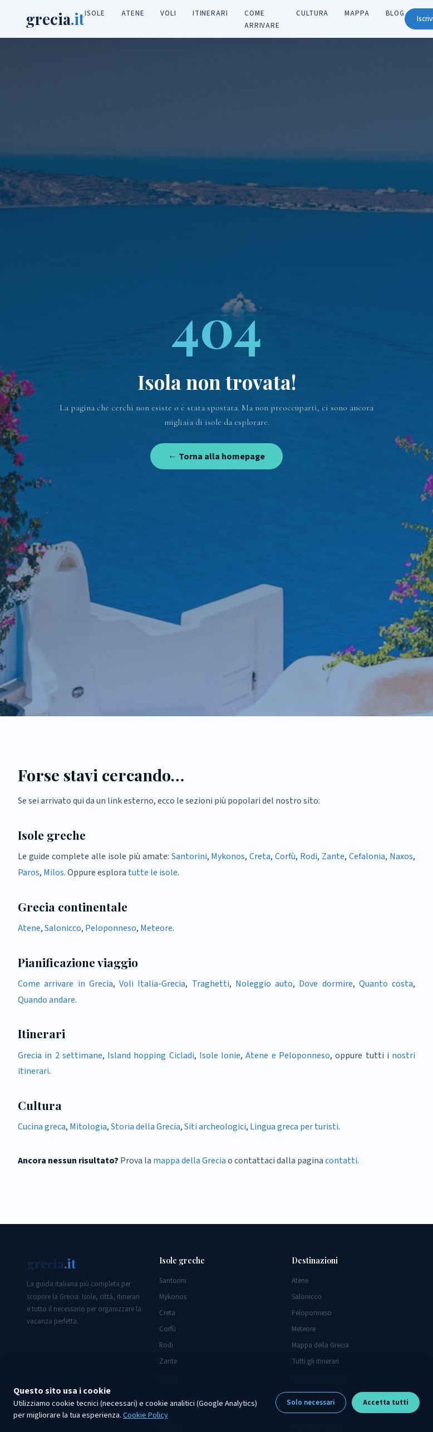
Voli (169, 13)
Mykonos (228, 856)
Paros (29, 872)
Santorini (189, 856)
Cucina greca (42, 1127)
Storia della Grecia (145, 1127)
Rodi (308, 856)
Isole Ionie (219, 1055)
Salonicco (63, 928)
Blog (396, 13)
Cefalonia (367, 856)
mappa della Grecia (189, 1160)
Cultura (313, 13)
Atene (133, 13)
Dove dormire (325, 984)
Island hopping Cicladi (150, 1055)
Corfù (285, 856)
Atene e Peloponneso (287, 1055)
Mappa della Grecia (320, 1345)
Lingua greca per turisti (294, 1127)
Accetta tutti (386, 1403)
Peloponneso (110, 928)
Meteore (156, 928)
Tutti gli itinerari (315, 1361)
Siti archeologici (215, 1127)
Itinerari (211, 13)
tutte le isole (153, 872)
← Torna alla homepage (216, 456)
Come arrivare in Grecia (65, 984)
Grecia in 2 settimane (60, 1055)
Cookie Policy (145, 1415)
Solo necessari (311, 1403)
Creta (259, 856)
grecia (56, 19)
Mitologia (88, 1127)
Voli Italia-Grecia (152, 984)
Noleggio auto (264, 984)
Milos (53, 872)
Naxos (401, 856)
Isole (96, 13)
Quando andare (46, 1000)
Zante (333, 856)
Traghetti (210, 984)
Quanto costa (386, 984)
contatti (341, 1160)
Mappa (358, 13)
